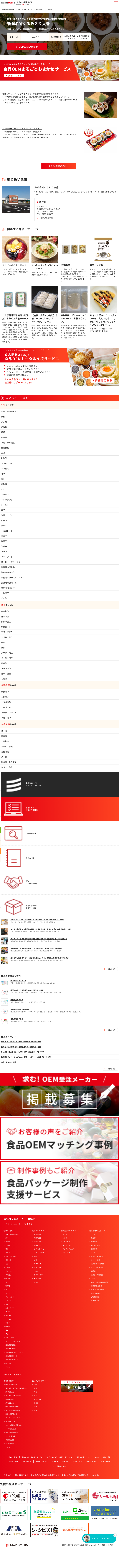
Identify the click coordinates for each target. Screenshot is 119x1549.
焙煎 (3, 647)
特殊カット (6, 626)
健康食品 (5, 447)
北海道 (36, 1403)
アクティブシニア (9, 712)
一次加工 (5, 593)
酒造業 (4, 782)
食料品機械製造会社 (11, 1407)
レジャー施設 (7, 767)
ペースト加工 (7, 658)
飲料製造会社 (9, 1392)
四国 (35, 1396)
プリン (4, 551)
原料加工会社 (9, 1403)
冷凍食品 (5, 468)
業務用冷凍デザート (10, 587)
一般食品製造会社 (46, 217)
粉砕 (3, 642)
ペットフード (7, 556)
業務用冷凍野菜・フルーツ (12, 577)
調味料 (4, 484)
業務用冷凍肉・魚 (9, 582)
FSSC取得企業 (7, 814)
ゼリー (4, 473)
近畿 (35, 1388)
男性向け (5, 691)
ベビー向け (6, 717)
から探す (7, 404)
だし (3, 489)
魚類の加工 (6, 621)
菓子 (3, 510)
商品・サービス (29, 10)
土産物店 (5, 741)
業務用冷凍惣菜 (8, 572)
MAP (58, 209)
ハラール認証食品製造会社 (12, 798)
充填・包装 (6, 673)
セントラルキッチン (10, 777)
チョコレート (7, 530)
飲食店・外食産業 (9, 762)
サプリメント (7, 463)
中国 (35, 1392)
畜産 (3, 453)
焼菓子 (4, 541)
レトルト (5, 504)
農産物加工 (6, 611)
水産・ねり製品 (8, 442)
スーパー (5, 730)
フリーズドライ (8, 632)
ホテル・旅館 (7, 746)
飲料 (3, 416)
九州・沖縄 (37, 1399)
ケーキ (4, 520)
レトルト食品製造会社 (12, 1410)
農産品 (4, 437)
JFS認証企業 (6, 819)
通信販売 (5, 751)
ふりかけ (5, 494)
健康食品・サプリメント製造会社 (16, 1388)
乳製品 (4, 458)
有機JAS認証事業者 (9, 808)
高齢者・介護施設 (9, 788)
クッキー (5, 525)
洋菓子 (4, 546)
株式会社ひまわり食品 (46, 187)
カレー (4, 478)
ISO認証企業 (6, 824)
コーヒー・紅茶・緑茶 (10, 562)
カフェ (4, 793)
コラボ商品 (6, 702)
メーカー (5, 756)
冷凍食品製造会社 (11, 1414)
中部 (35, 1385)
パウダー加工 (7, 652)
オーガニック (7, 707)
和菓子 (4, 536)
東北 (35, 1407)
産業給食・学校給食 (10, 772)
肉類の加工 (6, 616)
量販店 (4, 736)
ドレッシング (7, 499)
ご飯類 (4, 427)
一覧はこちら (111, 969)
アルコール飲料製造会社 (13, 1396)
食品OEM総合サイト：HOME (11, 10)
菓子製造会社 (9, 1399)
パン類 (4, 421)
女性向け (5, 697)
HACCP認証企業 (8, 803)
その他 (4, 598)
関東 (35, 1410)
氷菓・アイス (7, 515)
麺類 (3, 432)
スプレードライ (8, 637)
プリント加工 (7, 668)
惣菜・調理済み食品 (10, 411)
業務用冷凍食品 (8, 567)
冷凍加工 (5, 663)
